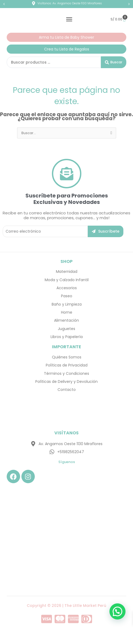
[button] (4, 4)
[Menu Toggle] (69, 19)
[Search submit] (113, 62)
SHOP (66, 261)
